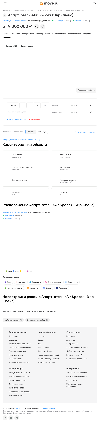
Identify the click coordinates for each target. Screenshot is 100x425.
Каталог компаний (74, 355)
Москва (27, 10)
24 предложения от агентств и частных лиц (21, 140)
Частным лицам (16, 395)
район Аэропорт (12, 320)
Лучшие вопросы (16, 384)
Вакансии (13, 340)
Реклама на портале (17, 351)
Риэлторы (70, 336)
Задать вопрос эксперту (19, 376)
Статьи (41, 340)
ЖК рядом (50, 311)
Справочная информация (20, 347)
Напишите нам (48, 408)
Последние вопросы (17, 380)
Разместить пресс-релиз (77, 359)
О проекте (13, 336)
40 (21, 320)
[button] (86, 131)
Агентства (70, 340)
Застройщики (72, 344)
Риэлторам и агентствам (19, 392)
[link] (12, 10)
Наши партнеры (16, 355)
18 (47, 320)
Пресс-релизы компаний (48, 355)
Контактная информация (19, 344)
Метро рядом (23, 311)
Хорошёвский (21, 21)
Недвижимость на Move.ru (12, 10)
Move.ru (78, 411)
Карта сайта (71, 380)
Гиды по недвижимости (76, 376)
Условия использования (19, 362)
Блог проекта (43, 347)
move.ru (19, 408)
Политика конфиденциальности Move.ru (17, 413)
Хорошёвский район (47, 10)
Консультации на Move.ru (19, 373)
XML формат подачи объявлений (75, 385)
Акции (40, 344)
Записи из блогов (45, 351)
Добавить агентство (75, 351)
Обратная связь (16, 359)
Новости (41, 336)
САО (35, 10)
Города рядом (38, 311)
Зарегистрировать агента (77, 347)
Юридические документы (49, 359)
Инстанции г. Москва (46, 362)
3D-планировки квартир (76, 373)
